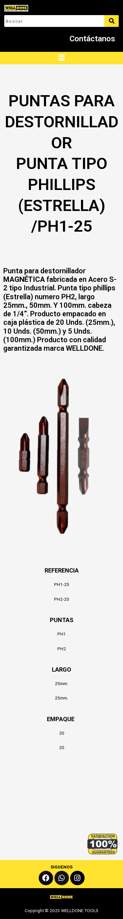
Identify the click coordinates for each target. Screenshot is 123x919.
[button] (61, 58)
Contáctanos (92, 38)
